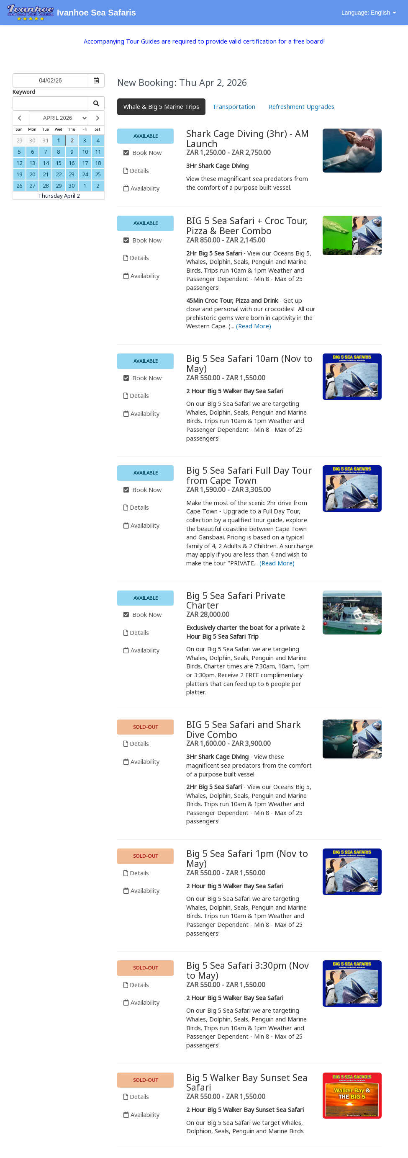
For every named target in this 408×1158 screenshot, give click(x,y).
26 (19, 185)
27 (32, 185)
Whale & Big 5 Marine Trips (161, 107)
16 (71, 163)
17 (85, 163)
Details (136, 171)
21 (46, 174)
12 (19, 163)
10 (85, 151)
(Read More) (253, 326)
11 (98, 151)
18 (98, 163)
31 (46, 140)
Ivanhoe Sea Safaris (71, 13)
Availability (141, 188)
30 (32, 140)
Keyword (24, 91)
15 (59, 163)
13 (32, 163)
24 (85, 174)
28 (46, 185)
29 (19, 140)
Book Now (142, 153)
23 (71, 174)
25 (98, 174)
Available (145, 136)
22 (59, 174)
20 (32, 174)
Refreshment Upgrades (301, 107)
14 (46, 163)
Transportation (234, 107)
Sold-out (145, 727)
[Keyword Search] (50, 103)
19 (19, 174)
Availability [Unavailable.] (141, 762)
